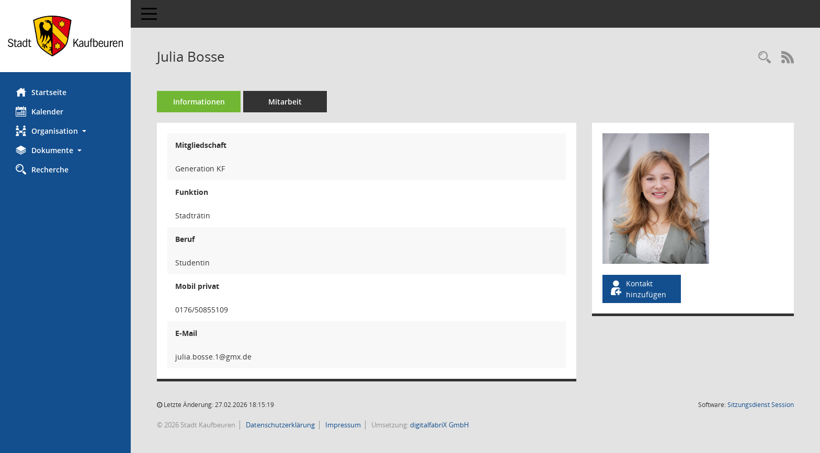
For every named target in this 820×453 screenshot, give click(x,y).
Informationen (199, 102)
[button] (65, 131)
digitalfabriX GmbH (439, 424)
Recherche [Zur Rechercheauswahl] (42, 169)
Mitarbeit (285, 102)
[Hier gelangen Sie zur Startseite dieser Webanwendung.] (65, 36)
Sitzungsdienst (760, 404)
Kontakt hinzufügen (637, 288)
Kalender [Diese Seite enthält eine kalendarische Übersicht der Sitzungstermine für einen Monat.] (39, 111)
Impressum (342, 424)
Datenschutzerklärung (279, 424)
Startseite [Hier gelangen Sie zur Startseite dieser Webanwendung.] (41, 92)
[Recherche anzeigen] (764, 57)
